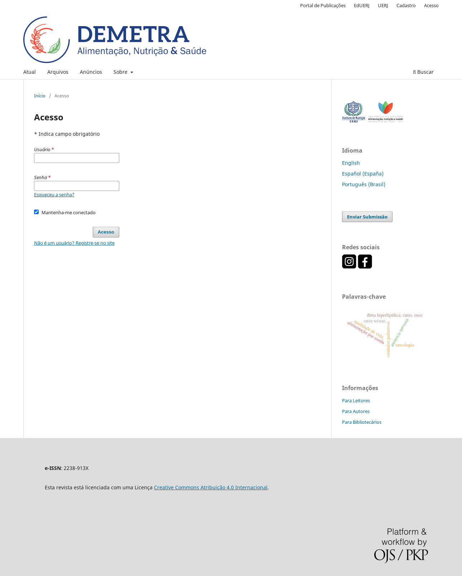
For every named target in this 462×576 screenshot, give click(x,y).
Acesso (431, 5)
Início (39, 95)
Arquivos (57, 71)
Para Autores (356, 411)
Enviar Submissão (367, 216)
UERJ (383, 5)
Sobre (121, 71)
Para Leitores (356, 400)
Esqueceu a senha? (54, 194)
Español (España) (363, 173)
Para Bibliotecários (361, 422)
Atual (29, 71)
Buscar (423, 71)
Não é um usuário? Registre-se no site (74, 243)
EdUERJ (362, 5)
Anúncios (91, 71)
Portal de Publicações (323, 5)
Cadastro (406, 5)
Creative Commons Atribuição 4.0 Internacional (211, 487)
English (351, 162)
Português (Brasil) (363, 184)
